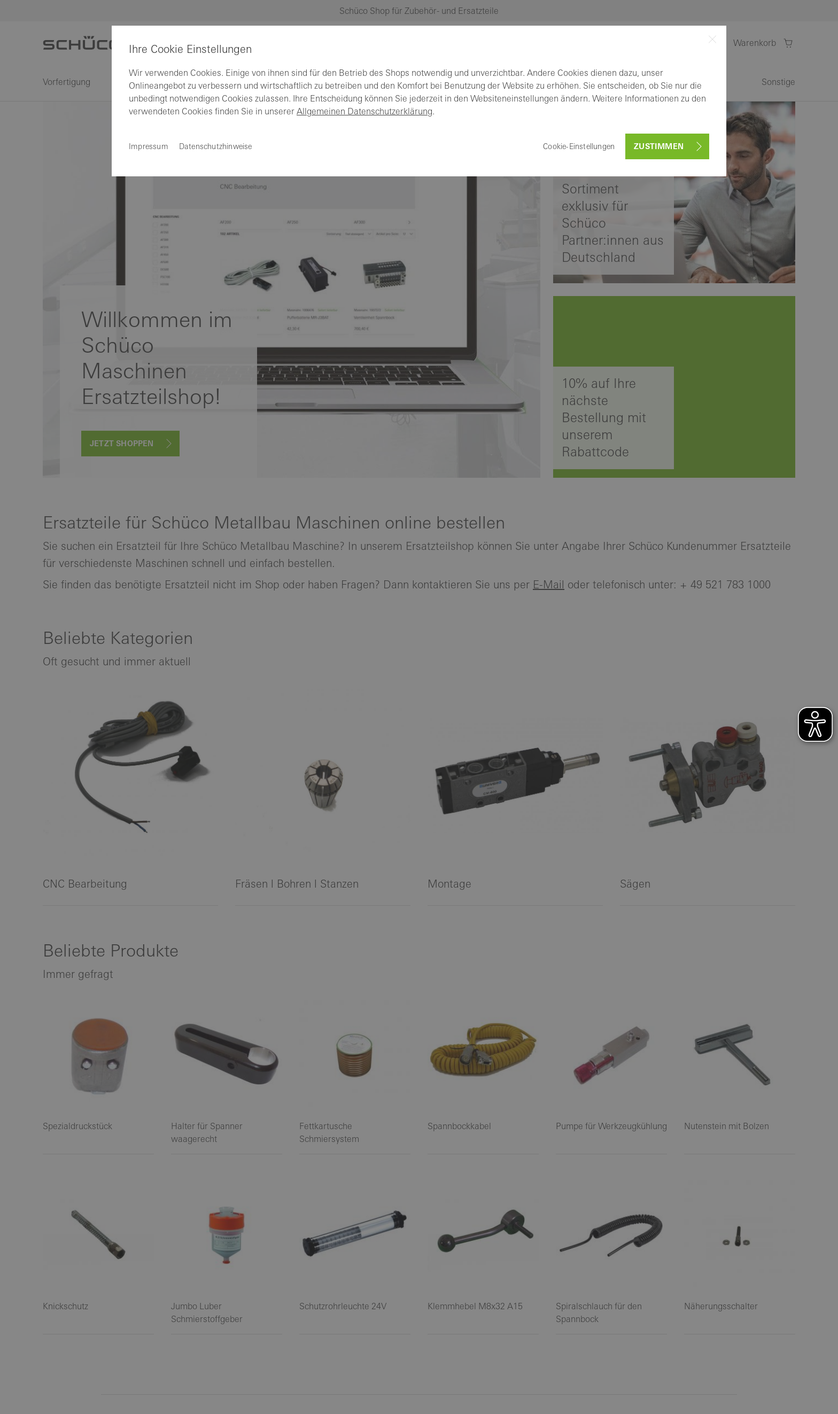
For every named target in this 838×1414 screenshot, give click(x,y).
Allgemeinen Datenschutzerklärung (364, 111)
